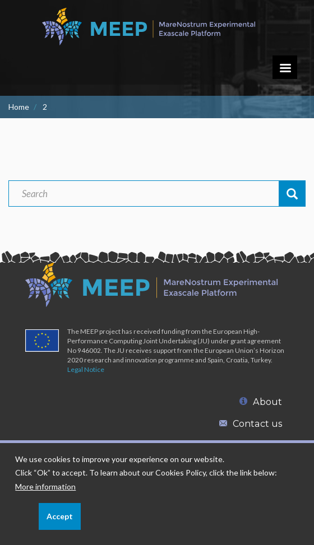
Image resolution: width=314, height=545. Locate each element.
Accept (60, 522)
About (260, 401)
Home (18, 106)
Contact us (250, 423)
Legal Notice (85, 369)
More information (45, 492)
